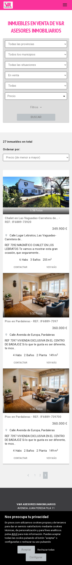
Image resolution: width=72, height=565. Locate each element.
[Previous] (28, 475)
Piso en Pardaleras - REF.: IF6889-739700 (33, 417)
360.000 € (59, 328)
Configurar (36, 557)
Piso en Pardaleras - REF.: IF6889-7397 (31, 321)
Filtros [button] (36, 107)
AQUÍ (14, 534)
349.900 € (59, 229)
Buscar (36, 117)
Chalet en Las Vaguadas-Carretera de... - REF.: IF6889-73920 (32, 220)
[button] (8, 192)
